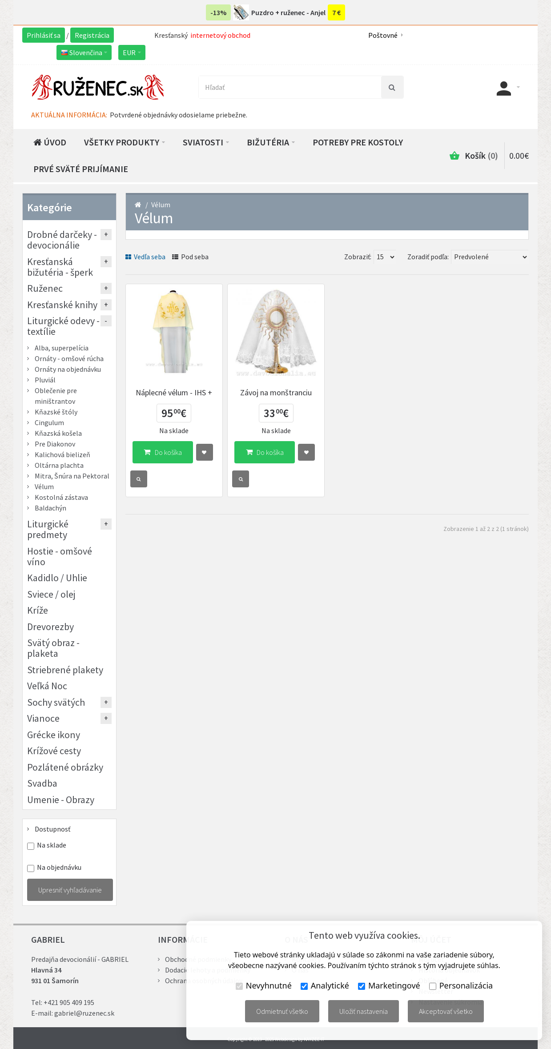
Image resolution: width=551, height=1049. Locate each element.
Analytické (325, 985)
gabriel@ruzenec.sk (84, 1013)
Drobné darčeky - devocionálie (62, 239)
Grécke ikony (53, 734)
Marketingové (389, 985)
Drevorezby (50, 626)
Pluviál (45, 379)
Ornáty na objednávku (68, 369)
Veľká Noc (47, 685)
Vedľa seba (145, 256)
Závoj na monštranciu (276, 392)
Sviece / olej (51, 594)
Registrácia (92, 35)
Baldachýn (50, 507)
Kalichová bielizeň (62, 454)
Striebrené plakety (65, 669)
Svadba (42, 783)
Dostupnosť (52, 828)
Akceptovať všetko (446, 1011)
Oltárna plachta (59, 465)
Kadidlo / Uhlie (57, 577)
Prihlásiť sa (43, 35)
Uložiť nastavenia (363, 1011)
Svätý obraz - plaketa (53, 647)
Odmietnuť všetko (282, 1011)
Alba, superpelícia (61, 347)
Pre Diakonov (55, 443)
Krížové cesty (54, 750)
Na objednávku (59, 867)
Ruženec (45, 288)
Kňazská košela (58, 433)
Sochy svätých (56, 702)
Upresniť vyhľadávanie (70, 889)
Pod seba (190, 256)
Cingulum (49, 422)
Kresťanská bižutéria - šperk (60, 266)
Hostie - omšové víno (59, 556)
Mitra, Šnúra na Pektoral (72, 475)
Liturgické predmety (47, 529)
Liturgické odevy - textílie (63, 326)
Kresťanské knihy (62, 304)
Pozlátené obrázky (65, 767)
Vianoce (43, 718)
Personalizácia (461, 985)
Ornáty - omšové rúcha (69, 358)
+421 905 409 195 (69, 1002)
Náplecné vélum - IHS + (174, 392)
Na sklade (51, 845)
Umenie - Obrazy (60, 799)
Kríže (37, 610)
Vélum (160, 204)
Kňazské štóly (56, 411)
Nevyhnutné (264, 985)
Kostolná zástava (61, 497)
